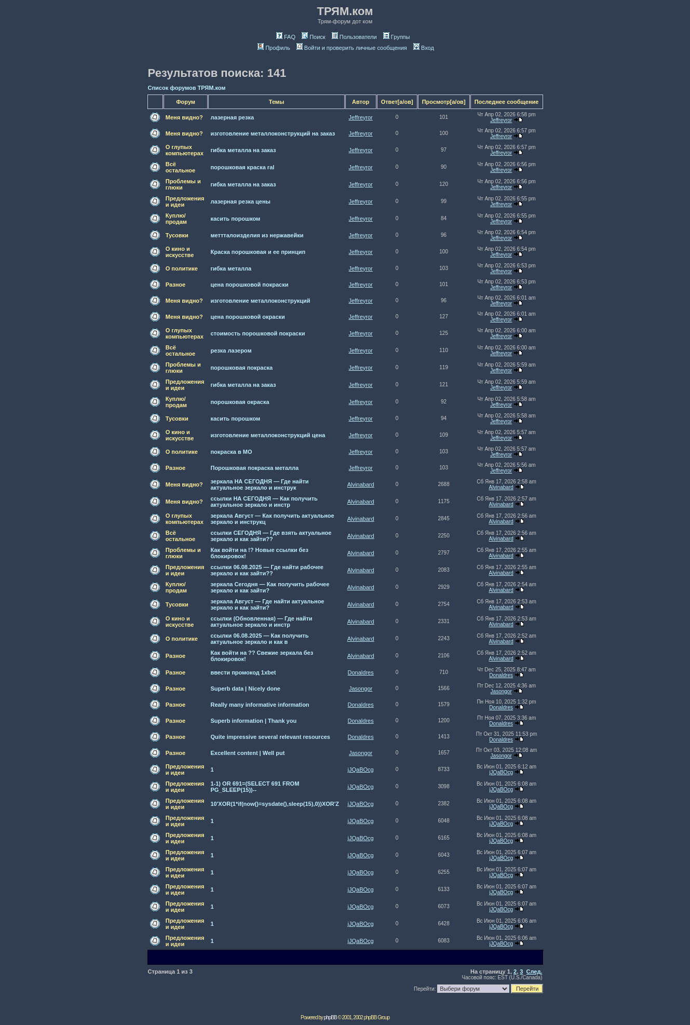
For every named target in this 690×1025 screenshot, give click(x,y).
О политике (182, 268)
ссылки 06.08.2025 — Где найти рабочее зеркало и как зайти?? (266, 570)
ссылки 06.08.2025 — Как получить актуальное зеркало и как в (259, 638)
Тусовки (177, 235)
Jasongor (360, 688)
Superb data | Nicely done (245, 688)
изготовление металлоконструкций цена (267, 435)
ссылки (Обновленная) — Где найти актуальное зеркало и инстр (261, 621)
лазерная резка (232, 117)
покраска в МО (231, 452)
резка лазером (230, 350)
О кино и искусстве (180, 252)
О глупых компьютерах (185, 150)
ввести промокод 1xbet (243, 672)
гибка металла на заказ (243, 150)
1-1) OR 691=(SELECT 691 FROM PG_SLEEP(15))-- (254, 786)
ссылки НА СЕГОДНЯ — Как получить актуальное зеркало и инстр (263, 501)
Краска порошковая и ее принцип (257, 252)
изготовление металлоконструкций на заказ (272, 133)
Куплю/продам (176, 218)
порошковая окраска (239, 402)
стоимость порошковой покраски (257, 333)
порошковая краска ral (242, 167)
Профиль (274, 48)
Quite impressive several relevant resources (270, 737)
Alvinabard (360, 484)
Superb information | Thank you (253, 721)
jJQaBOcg (361, 769)
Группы (396, 37)
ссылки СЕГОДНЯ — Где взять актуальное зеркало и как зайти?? (270, 536)
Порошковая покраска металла (254, 468)
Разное (175, 284)
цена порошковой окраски (247, 317)
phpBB (330, 1017)
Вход (423, 48)
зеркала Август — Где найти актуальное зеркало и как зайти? (267, 604)
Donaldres (361, 672)
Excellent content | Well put (247, 753)
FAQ (285, 37)
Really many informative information (259, 705)
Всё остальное (180, 167)
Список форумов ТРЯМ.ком (187, 88)
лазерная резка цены (240, 201)
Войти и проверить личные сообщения (351, 48)
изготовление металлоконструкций (260, 301)
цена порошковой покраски (249, 284)
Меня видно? (184, 117)
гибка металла (230, 268)
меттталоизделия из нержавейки (256, 235)
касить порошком (235, 218)
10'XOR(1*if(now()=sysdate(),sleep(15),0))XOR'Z (274, 804)
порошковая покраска (241, 368)
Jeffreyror (361, 117)
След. (534, 971)
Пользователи (354, 37)
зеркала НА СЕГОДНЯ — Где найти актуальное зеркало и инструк (259, 484)
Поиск (313, 37)
